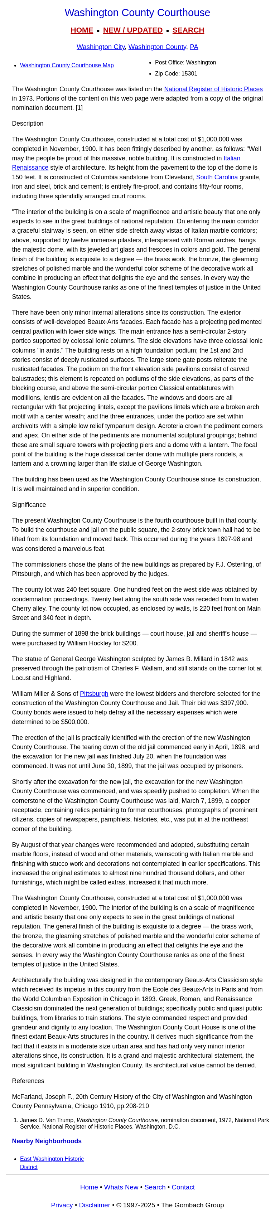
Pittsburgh (94, 693)
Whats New (121, 1187)
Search (154, 1187)
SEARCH (188, 30)
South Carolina (217, 177)
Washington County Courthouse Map (67, 65)
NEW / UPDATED (133, 30)
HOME (82, 30)
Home (89, 1187)
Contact (183, 1187)
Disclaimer (94, 1205)
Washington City (101, 46)
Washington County (157, 46)
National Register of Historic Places (213, 89)
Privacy (62, 1205)
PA (194, 46)
